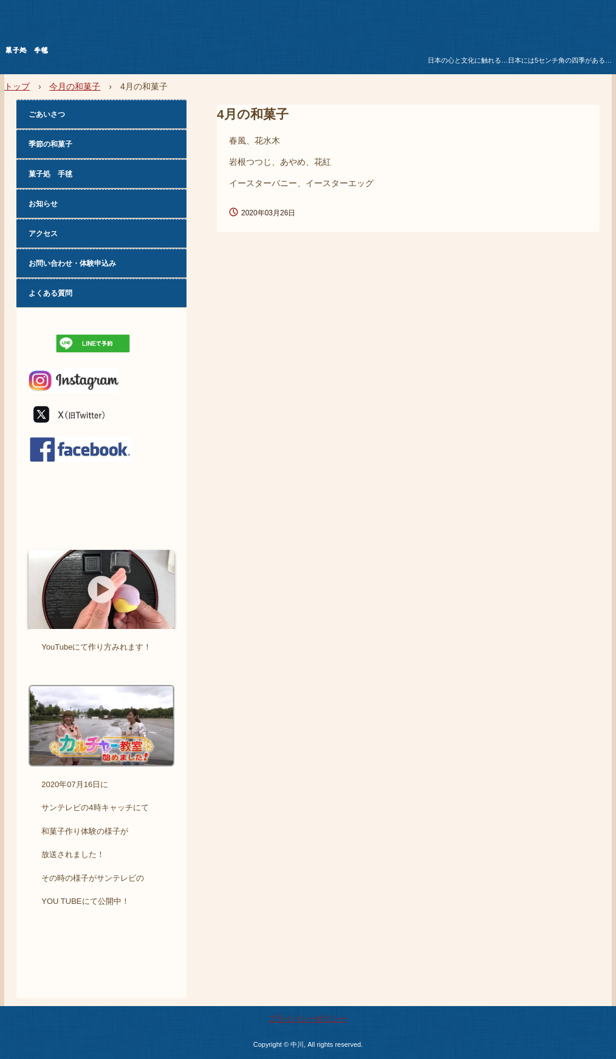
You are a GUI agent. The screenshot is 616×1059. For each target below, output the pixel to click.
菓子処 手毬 (97, 52)
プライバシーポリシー (308, 1018)
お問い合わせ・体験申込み (72, 263)
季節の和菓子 (50, 144)
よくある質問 (50, 293)
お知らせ (43, 204)
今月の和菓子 (74, 86)
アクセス (43, 233)
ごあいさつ (47, 114)
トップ (17, 86)
